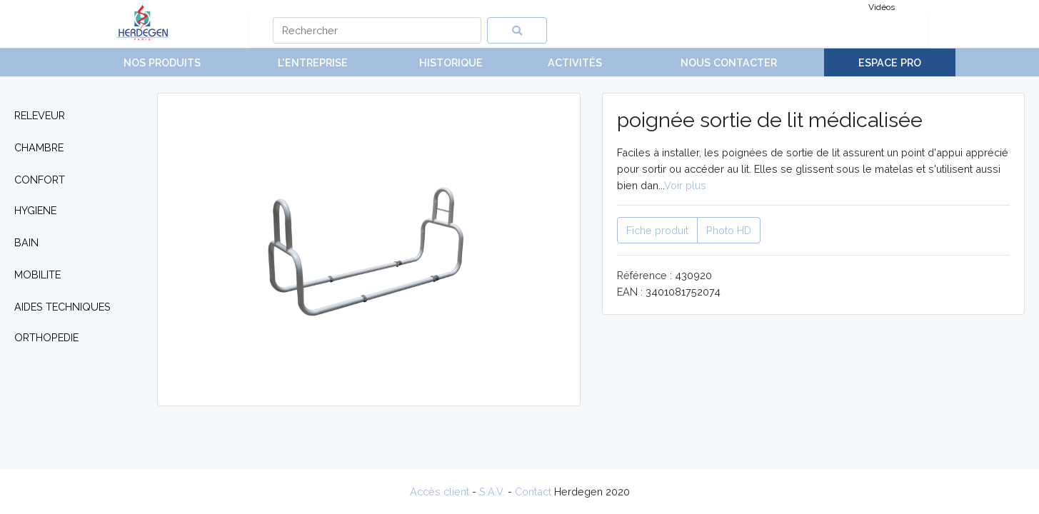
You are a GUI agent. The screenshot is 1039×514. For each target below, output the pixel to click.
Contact (533, 491)
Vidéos (881, 7)
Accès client (439, 491)
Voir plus (685, 185)
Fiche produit (657, 230)
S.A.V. (492, 491)
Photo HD (728, 230)
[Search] (377, 30)
